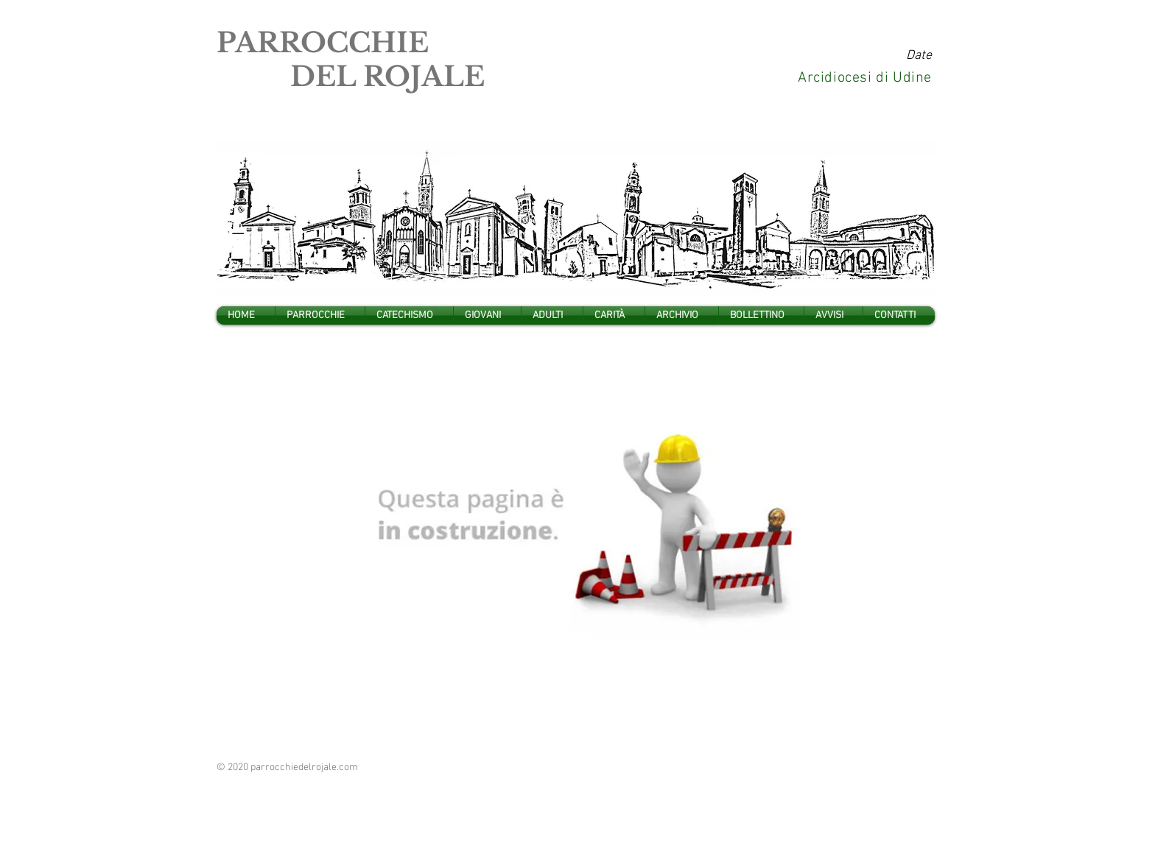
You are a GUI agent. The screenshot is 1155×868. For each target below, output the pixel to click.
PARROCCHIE (323, 43)
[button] (320, 315)
